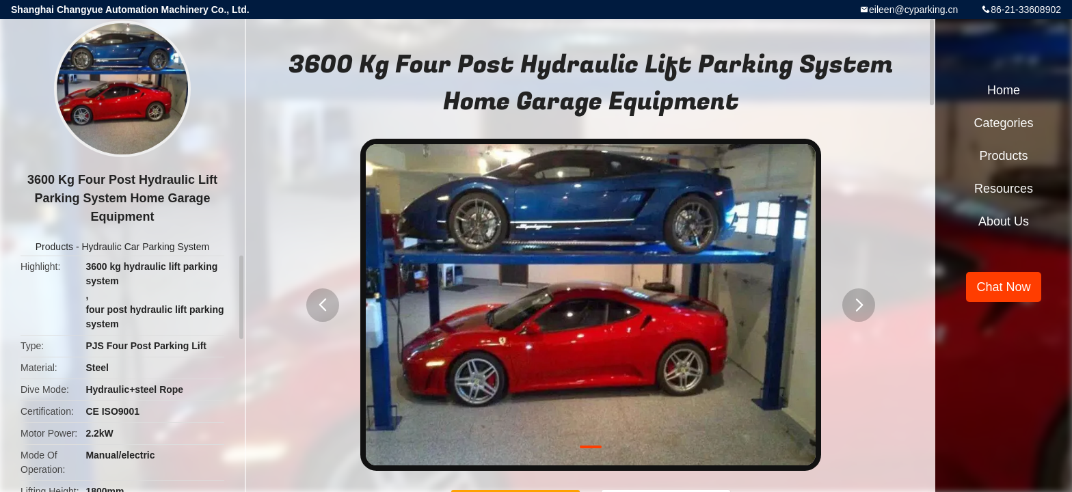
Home (1003, 90)
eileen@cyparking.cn (913, 9)
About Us (1003, 221)
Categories (1003, 123)
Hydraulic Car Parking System (145, 246)
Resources (1003, 188)
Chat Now (1003, 287)
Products (54, 246)
